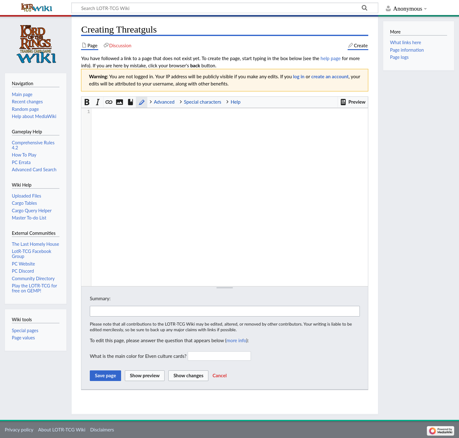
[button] (353, 102)
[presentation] (229, 112)
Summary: (100, 298)
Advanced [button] (164, 102)
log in (299, 76)
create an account (330, 76)
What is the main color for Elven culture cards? (138, 356)
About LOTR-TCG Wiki (61, 429)
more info (236, 340)
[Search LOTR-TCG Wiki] (217, 8)
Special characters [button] (203, 102)
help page (331, 58)
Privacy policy (19, 429)
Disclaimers (102, 429)
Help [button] (235, 102)
